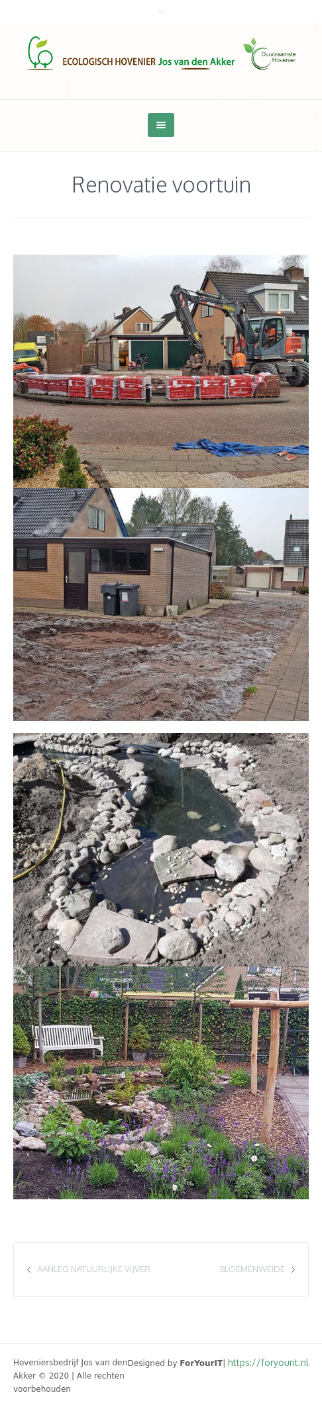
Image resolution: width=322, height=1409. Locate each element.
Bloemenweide (252, 1268)
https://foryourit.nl (268, 1362)
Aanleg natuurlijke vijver (93, 1268)
